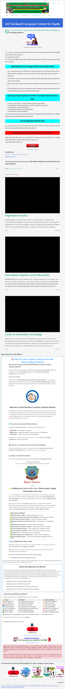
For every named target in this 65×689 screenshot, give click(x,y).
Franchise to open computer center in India (32, 635)
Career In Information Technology (23, 334)
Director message (48, 685)
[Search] (54, 3)
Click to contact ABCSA (32, 149)
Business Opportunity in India (15, 168)
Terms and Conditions (15, 685)
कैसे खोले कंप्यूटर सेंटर (38, 685)
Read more (57, 230)
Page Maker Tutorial (16, 215)
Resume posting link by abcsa (32, 642)
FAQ (7, 15)
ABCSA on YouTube (26, 685)
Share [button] (57, 168)
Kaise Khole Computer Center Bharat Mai (27, 275)
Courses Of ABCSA (35, 15)
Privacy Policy (5, 685)
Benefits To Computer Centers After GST (16, 154)
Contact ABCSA (14, 15)
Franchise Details (24, 15)
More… (49, 15)
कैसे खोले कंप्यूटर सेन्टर (10, 157)
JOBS (44, 15)
